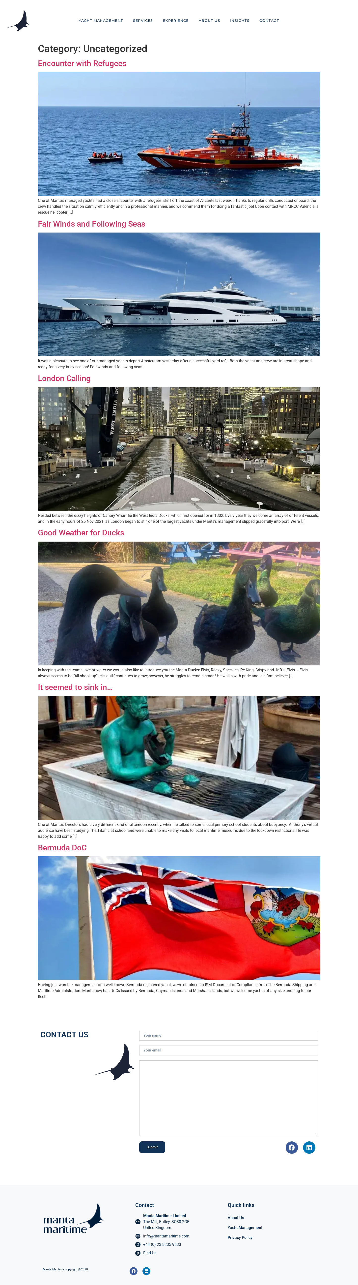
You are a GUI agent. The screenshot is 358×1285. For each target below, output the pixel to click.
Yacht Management (101, 20)
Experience (176, 20)
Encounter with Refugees (82, 63)
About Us (209, 20)
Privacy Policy (240, 1237)
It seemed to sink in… (75, 687)
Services (143, 20)
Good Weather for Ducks (81, 532)
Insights (239, 20)
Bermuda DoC (62, 847)
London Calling (64, 378)
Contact (269, 20)
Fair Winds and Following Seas (91, 224)
